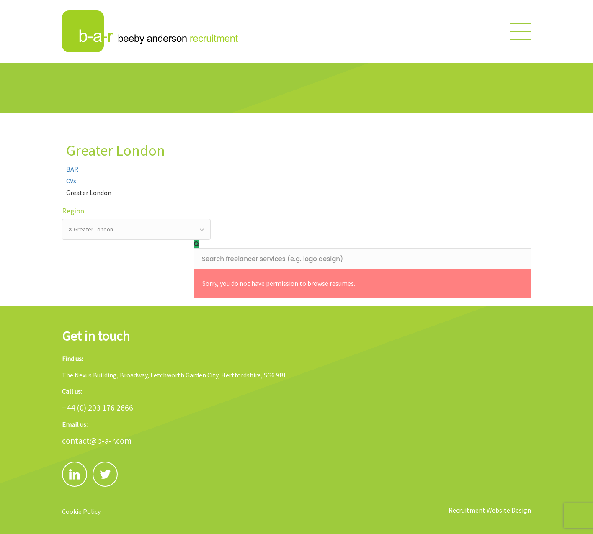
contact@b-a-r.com (96, 440)
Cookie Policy (81, 511)
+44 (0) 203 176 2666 (97, 407)
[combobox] (136, 229)
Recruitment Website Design (490, 510)
